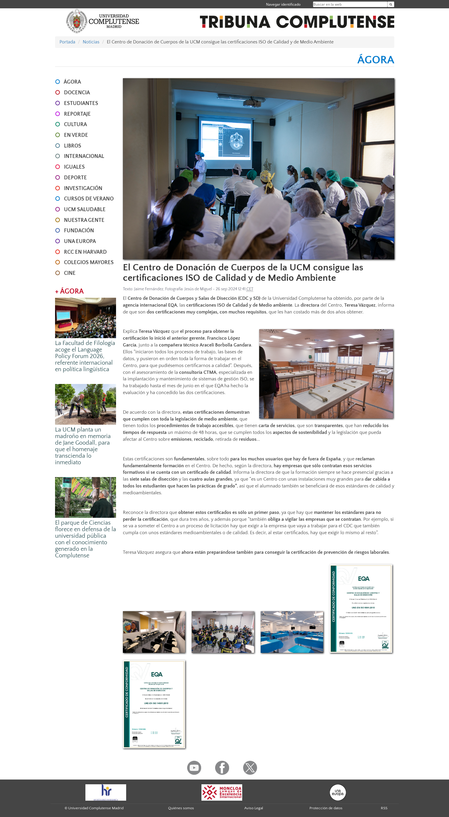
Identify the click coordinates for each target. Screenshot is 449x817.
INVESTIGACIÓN (83, 189)
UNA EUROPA (80, 241)
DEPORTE (75, 178)
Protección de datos (325, 808)
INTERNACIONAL (84, 156)
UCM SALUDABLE (85, 210)
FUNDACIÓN (79, 231)
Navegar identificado (283, 4)
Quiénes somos (181, 808)
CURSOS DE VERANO (89, 199)
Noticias (91, 42)
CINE (70, 273)
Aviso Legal (253, 808)
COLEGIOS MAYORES (89, 263)
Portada (67, 42)
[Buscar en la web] (390, 4)
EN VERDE (76, 135)
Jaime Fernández (148, 289)
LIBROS (72, 146)
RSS (384, 808)
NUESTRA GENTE (84, 220)
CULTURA (75, 125)
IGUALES (74, 167)
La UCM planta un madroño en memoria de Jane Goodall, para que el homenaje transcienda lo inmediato (83, 446)
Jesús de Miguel (198, 289)
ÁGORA (72, 82)
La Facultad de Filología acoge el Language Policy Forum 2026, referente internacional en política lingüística (85, 356)
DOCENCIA (77, 93)
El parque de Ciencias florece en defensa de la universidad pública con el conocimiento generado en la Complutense (85, 539)
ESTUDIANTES (81, 103)
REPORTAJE (77, 114)
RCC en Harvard (85, 252)
